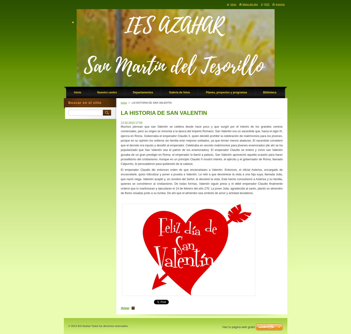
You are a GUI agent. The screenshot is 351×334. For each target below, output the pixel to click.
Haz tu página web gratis (238, 327)
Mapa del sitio (250, 4)
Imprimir (280, 4)
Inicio (124, 102)
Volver (125, 308)
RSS (266, 4)
